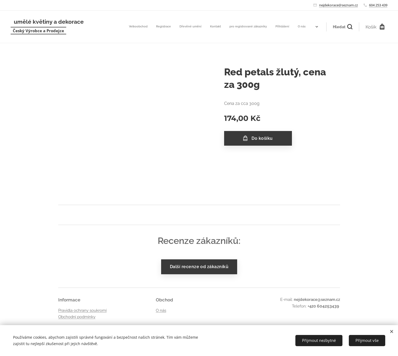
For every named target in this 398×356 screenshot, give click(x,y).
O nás (161, 310)
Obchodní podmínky (76, 316)
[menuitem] (258, 27)
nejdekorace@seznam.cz (338, 5)
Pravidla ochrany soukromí (82, 310)
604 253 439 (378, 5)
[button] (342, 27)
